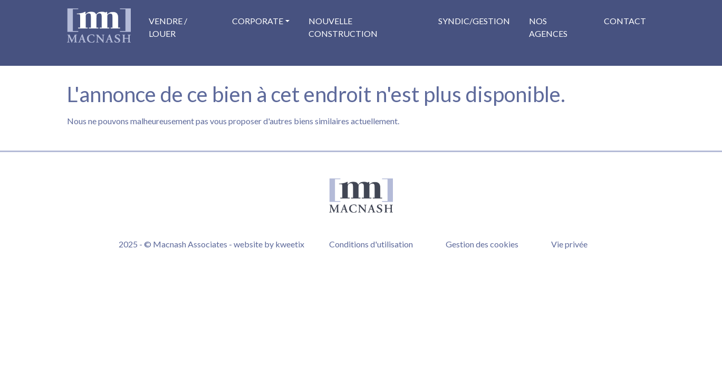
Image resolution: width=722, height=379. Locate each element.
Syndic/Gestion (474, 21)
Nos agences (548, 27)
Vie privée (569, 244)
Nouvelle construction (343, 27)
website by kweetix (269, 244)
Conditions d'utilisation (371, 244)
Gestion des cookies (482, 244)
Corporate (257, 21)
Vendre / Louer (168, 27)
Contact (625, 21)
